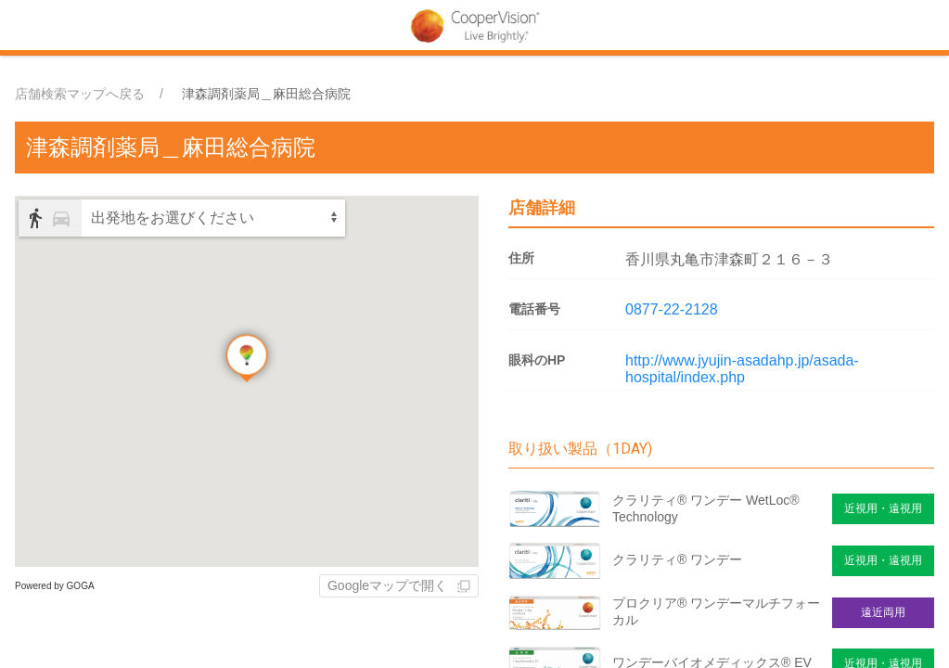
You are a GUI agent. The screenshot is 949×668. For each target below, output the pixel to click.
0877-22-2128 (671, 309)
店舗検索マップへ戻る (80, 93)
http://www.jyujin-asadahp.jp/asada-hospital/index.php (742, 369)
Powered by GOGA (55, 586)
